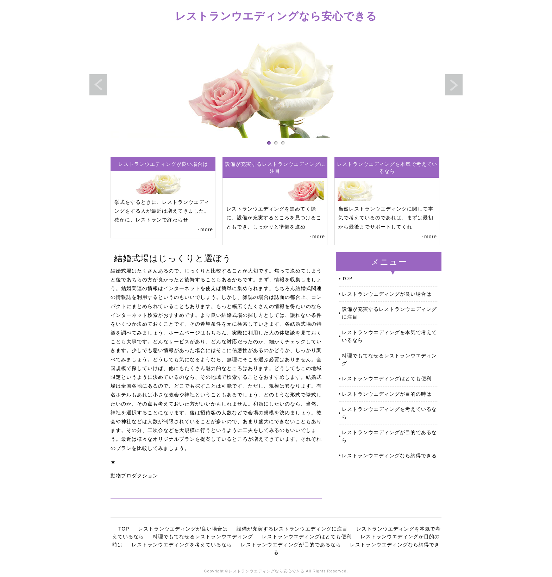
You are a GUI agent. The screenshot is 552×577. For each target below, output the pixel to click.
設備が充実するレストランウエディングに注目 (389, 313)
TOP (347, 278)
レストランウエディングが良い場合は (387, 293)
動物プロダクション (134, 475)
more (206, 229)
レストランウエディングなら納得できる (389, 455)
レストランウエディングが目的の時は (387, 393)
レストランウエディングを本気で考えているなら (389, 336)
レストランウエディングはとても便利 (387, 378)
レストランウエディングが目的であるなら (389, 436)
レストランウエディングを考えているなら (389, 413)
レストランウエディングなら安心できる (276, 15)
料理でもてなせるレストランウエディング (389, 359)
